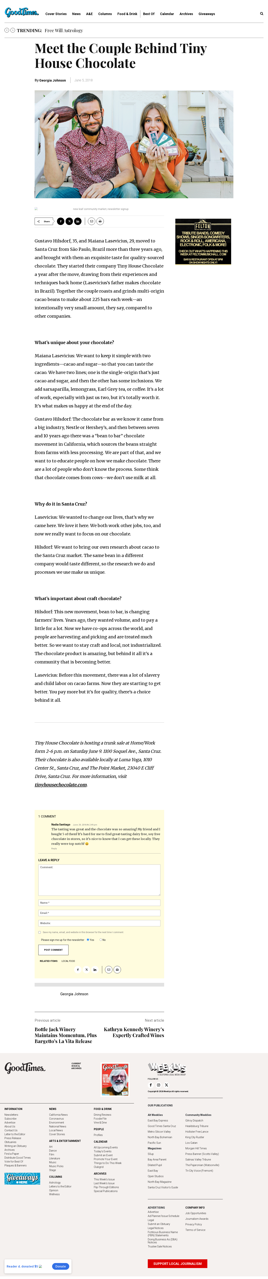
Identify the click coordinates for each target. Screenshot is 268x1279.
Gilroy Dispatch (194, 1120)
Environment (56, 1122)
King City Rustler (194, 1137)
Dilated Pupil (155, 1165)
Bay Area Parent (157, 1159)
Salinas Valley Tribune (198, 1159)
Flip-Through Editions (106, 1187)
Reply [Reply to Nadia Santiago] (54, 848)
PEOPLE (99, 1129)
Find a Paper (11, 1153)
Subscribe (10, 1118)
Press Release (12, 1138)
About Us (9, 1126)
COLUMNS (55, 1176)
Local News (56, 1130)
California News (58, 1114)
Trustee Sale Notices (160, 1246)
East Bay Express (158, 1120)
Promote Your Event (105, 1159)
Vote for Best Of (13, 1161)
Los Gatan (191, 1142)
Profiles (98, 1135)
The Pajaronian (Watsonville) (202, 1165)
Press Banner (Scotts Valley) (202, 1153)
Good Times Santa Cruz (162, 1126)
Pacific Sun (154, 1142)
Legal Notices (156, 1228)
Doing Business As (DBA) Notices (162, 1241)
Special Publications (106, 1191)
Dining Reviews (102, 1114)
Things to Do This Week (108, 1163)
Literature (54, 1158)
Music (52, 1162)
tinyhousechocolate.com (61, 784)
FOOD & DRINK (103, 1109)
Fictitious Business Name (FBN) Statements (163, 1234)
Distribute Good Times (17, 1157)
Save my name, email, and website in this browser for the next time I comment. (83, 932)
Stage (52, 1170)
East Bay (153, 1170)
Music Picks (56, 1166)
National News (57, 1126)
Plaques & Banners (15, 1165)
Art (50, 1146)
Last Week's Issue (104, 1183)
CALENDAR (100, 1141)
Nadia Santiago (60, 824)
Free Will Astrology (64, 30)
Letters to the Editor (60, 1186)
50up (151, 1153)
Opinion (53, 1190)
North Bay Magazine (159, 1181)
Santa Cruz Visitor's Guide (163, 1187)
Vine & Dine (100, 1122)
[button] (262, 14)
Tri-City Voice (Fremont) (199, 1170)
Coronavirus (56, 1118)
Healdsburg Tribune (196, 1126)
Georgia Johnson (52, 80)
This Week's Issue (104, 1179)
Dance (53, 1150)
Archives (9, 1149)
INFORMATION (13, 1109)
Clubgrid (98, 1166)
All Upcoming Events (106, 1147)
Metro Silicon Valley (159, 1131)
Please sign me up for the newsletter (62, 939)
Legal (151, 1220)
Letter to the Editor (14, 1134)
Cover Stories (57, 1134)
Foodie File (100, 1118)
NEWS (52, 1109)
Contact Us (10, 1130)
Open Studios (156, 1176)
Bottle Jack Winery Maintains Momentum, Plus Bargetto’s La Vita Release (66, 1035)
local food (68, 961)
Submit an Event (103, 1155)
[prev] (6, 30)
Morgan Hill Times (196, 1148)
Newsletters (11, 1114)
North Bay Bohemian (160, 1137)
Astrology (55, 1182)
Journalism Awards (196, 1218)
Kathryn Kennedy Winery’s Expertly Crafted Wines (134, 1032)
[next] (12, 30)
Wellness (54, 1194)
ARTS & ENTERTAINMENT (65, 1140)
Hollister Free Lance (196, 1131)
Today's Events (102, 1151)
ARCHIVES (85, 1066)
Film (51, 1154)
